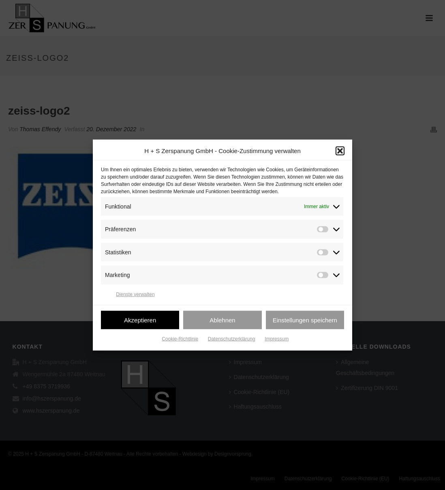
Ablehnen (222, 322)
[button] (340, 154)
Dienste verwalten (135, 297)
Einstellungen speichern (305, 322)
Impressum (277, 342)
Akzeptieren (140, 322)
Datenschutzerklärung (231, 342)
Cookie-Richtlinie (180, 342)
